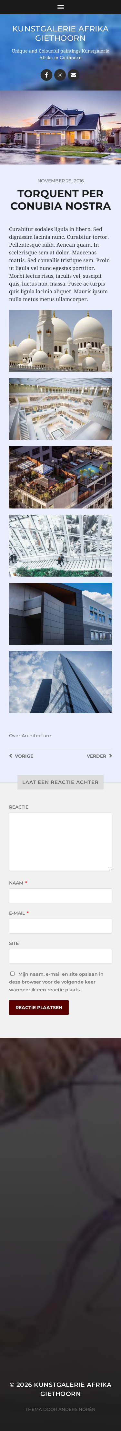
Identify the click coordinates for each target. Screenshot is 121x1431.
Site (14, 943)
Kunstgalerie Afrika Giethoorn (60, 33)
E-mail (19, 913)
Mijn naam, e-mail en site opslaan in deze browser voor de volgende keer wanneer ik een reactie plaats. (56, 982)
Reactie (18, 807)
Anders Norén (77, 1409)
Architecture (36, 736)
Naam (18, 883)
